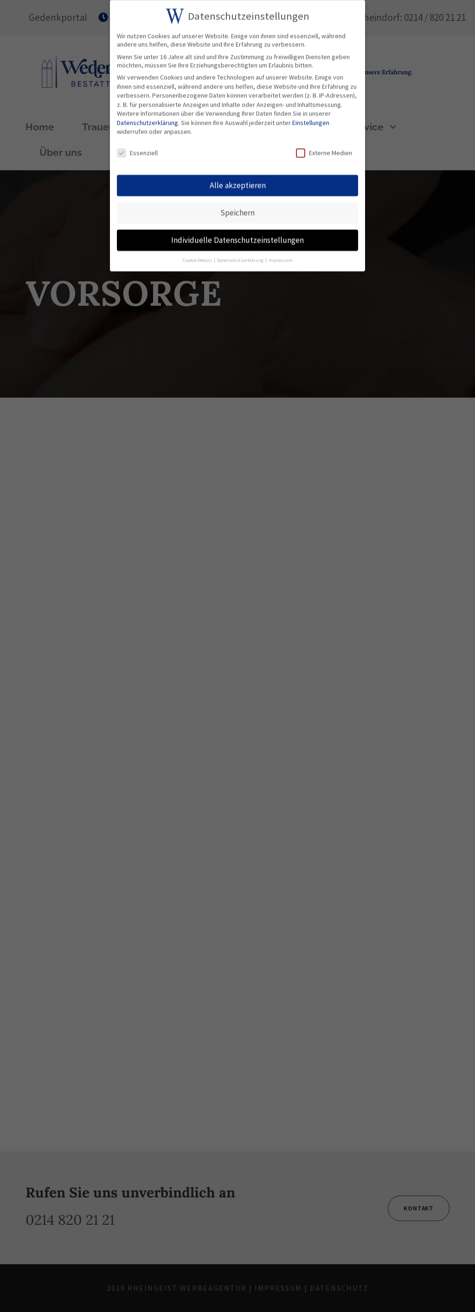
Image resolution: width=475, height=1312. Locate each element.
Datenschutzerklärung (147, 120)
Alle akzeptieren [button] (238, 183)
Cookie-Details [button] (198, 258)
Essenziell (137, 151)
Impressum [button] (281, 258)
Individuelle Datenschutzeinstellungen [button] (237, 237)
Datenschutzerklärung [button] (240, 258)
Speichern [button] (237, 210)
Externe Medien (324, 151)
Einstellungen (310, 120)
